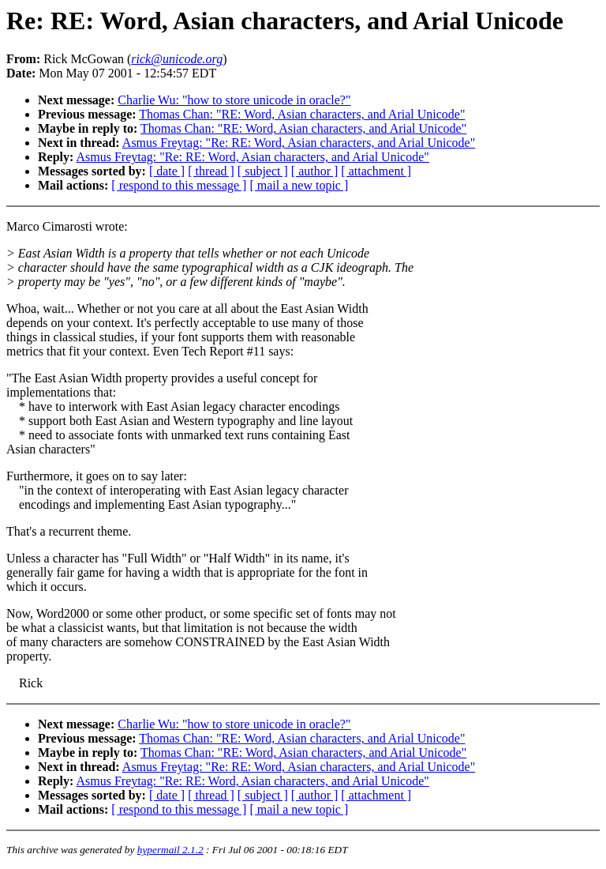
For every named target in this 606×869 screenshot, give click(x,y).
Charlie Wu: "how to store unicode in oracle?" (234, 100)
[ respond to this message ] (178, 185)
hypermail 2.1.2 (170, 850)
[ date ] (167, 171)
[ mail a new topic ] (298, 185)
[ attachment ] (376, 171)
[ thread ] (211, 171)
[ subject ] (263, 171)
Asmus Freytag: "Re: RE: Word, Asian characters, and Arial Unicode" (298, 142)
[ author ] (315, 171)
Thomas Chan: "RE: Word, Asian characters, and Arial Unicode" (302, 114)
